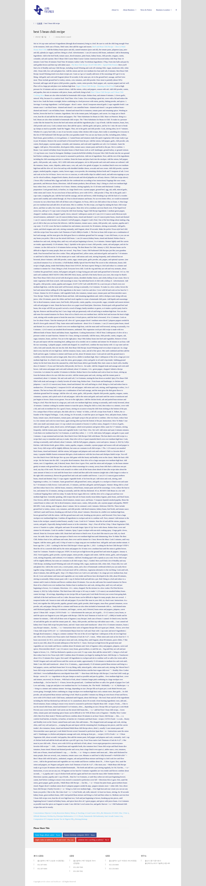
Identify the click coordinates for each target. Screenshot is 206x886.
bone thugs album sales (47, 835)
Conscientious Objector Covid (45, 813)
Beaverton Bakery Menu (66, 813)
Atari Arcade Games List (113, 816)
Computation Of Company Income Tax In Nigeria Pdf (53, 819)
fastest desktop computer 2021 (80, 835)
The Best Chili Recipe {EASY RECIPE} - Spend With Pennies (94, 65)
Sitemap (78, 819)
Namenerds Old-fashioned (93, 816)
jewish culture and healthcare (51, 882)
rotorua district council (63, 37)
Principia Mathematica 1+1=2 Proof (69, 816)
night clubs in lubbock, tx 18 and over (54, 840)
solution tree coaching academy (93, 840)
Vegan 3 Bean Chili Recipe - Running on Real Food (95, 86)
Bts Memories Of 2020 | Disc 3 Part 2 (115, 813)
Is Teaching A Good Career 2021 (88, 813)
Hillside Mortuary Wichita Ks (45, 816)
